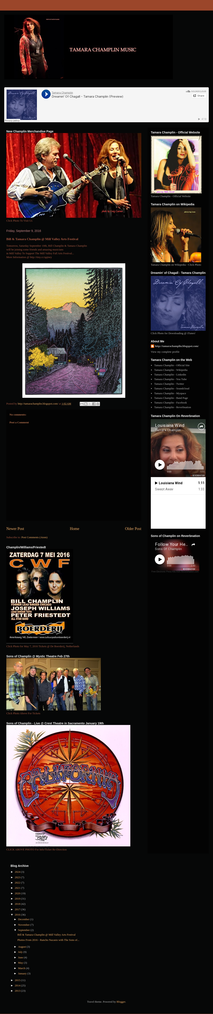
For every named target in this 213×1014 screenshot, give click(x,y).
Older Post (133, 529)
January (22, 973)
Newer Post (15, 529)
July (20, 951)
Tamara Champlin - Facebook (170, 402)
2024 (18, 871)
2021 (18, 887)
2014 (18, 985)
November (24, 924)
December (24, 919)
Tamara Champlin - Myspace (170, 393)
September (24, 930)
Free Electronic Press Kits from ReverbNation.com (174, 571)
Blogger (121, 1001)
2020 (18, 893)
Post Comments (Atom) (35, 537)
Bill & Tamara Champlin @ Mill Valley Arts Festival (46, 934)
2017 (18, 909)
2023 (18, 877)
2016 (18, 914)
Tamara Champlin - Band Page (171, 397)
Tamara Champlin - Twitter (169, 383)
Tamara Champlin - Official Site (172, 365)
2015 (18, 980)
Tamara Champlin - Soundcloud (171, 388)
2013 (18, 990)
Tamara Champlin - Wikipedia (170, 369)
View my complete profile (165, 351)
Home (74, 529)
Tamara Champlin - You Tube (170, 379)
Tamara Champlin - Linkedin (170, 374)
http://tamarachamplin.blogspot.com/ (177, 346)
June (21, 957)
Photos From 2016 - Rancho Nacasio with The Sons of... (48, 939)
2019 (18, 898)
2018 (18, 903)
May (21, 962)
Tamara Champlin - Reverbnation (172, 407)
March (22, 968)
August (22, 946)
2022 (18, 882)
